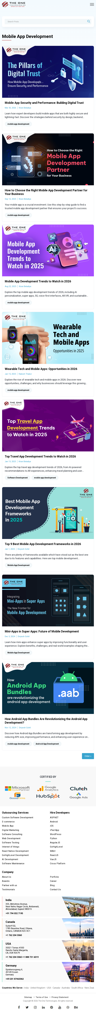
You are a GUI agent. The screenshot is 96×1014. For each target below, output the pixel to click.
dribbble (68, 1005)
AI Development (10, 859)
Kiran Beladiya (25, 108)
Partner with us (9, 885)
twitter (27, 1005)
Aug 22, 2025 (10, 286)
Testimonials (8, 889)
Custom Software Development (17, 817)
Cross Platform (57, 863)
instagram (35, 1005)
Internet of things (10, 846)
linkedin (43, 1005)
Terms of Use (42, 997)
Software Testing (10, 842)
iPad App (54, 830)
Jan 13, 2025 (10, 461)
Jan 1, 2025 (10, 549)
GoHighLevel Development (15, 855)
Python (53, 838)
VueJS (53, 859)
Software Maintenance (13, 863)
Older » (88, 756)
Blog (52, 885)
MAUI (52, 851)
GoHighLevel (56, 846)
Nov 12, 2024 (10, 727)
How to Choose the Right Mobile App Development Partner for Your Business (46, 192)
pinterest (51, 1005)
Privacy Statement (60, 997)
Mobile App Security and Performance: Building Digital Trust (44, 102)
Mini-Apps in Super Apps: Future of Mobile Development (42, 631)
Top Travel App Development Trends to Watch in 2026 (40, 456)
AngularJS (55, 842)
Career (53, 881)
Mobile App (8, 826)
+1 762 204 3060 (14, 935)
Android (54, 821)
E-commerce (8, 821)
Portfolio (54, 877)
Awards (5, 881)
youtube (59, 1005)
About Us (6, 877)
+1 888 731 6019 (30, 957)
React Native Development (15, 851)
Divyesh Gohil (23, 549)
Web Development (11, 838)
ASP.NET (54, 817)
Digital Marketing (10, 830)
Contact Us (55, 889)
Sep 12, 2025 (10, 199)
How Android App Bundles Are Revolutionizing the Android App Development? (46, 720)
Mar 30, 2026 (10, 108)
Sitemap (28, 997)
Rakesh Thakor (25, 374)
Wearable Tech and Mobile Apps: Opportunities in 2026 (41, 369)
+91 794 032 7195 (14, 913)
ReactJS (54, 855)
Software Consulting (12, 834)
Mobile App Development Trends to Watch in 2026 (38, 281)
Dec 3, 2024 (10, 636)
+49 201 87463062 (15, 979)
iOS (52, 826)
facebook (19, 1005)
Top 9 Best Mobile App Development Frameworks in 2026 (43, 544)
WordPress (55, 834)
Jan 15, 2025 (10, 374)
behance (76, 1005)
